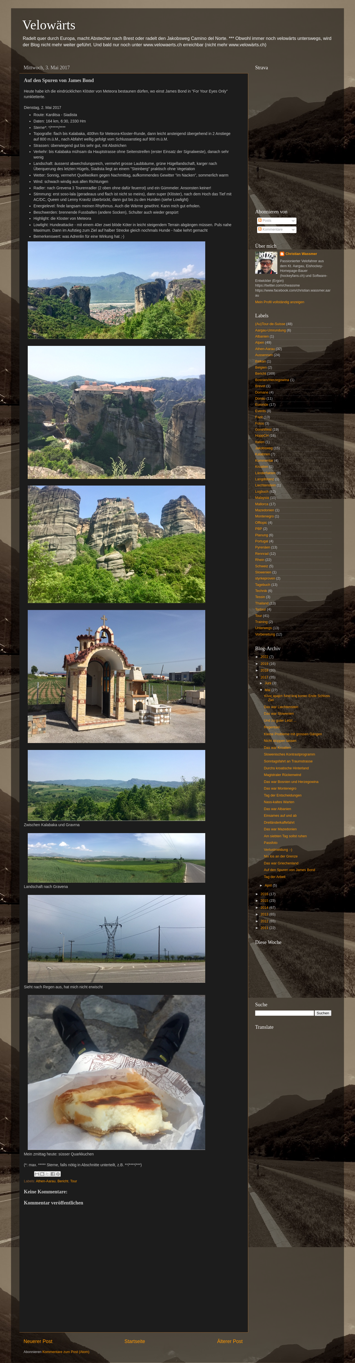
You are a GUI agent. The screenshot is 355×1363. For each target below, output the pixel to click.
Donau (260, 398)
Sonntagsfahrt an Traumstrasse (288, 761)
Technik (261, 591)
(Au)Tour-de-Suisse (270, 324)
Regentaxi (272, 727)
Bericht (62, 1181)
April (269, 885)
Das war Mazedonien (280, 829)
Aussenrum (264, 355)
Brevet (260, 386)
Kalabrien (262, 454)
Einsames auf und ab (280, 816)
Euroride (261, 405)
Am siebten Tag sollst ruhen (285, 836)
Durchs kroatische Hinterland (286, 768)
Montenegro (264, 516)
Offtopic (261, 523)
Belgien (261, 367)
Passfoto (270, 843)
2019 (264, 664)
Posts (264, 221)
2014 (264, 908)
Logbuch (261, 492)
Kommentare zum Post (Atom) (65, 1352)
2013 (264, 914)
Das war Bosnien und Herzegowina (291, 782)
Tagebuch (262, 585)
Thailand (261, 603)
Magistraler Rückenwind (282, 775)
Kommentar (264, 461)
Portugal (261, 541)
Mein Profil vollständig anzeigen (279, 302)
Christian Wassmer (301, 254)
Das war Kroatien (277, 748)
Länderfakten (265, 473)
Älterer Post (230, 1341)
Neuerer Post (38, 1341)
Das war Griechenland (281, 863)
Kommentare (270, 229)
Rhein (259, 560)
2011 (264, 928)
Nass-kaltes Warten (279, 802)
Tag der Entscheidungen (282, 795)
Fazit (259, 417)
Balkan (260, 361)
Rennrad (261, 554)
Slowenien (263, 572)
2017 (264, 677)
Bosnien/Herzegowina (272, 380)
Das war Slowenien (279, 714)
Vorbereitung (265, 634)
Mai (268, 690)
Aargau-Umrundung (270, 330)
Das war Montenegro (280, 788)
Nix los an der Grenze (281, 856)
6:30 (64, 121)
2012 (264, 921)
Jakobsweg (264, 448)
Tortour (260, 609)
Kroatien (261, 467)
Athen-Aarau (45, 1181)
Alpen (259, 342)
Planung (261, 535)
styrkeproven (265, 578)
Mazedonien (264, 510)
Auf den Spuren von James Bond (289, 870)
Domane (261, 392)
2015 (264, 901)
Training (261, 622)
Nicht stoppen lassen (280, 741)
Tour (73, 1181)
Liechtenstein (265, 485)
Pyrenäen (262, 547)
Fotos (259, 423)
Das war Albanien (277, 809)
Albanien (262, 336)
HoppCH (261, 436)
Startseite (135, 1341)
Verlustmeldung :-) (278, 850)
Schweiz (261, 566)
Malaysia (262, 498)
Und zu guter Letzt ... (280, 721)
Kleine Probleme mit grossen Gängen (293, 734)
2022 (264, 657)
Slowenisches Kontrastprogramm (289, 754)
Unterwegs (263, 628)
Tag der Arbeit (274, 877)
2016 (264, 894)
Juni (268, 683)
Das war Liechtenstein (281, 707)
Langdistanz (264, 479)
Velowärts (48, 24)
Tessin (260, 597)
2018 (264, 670)
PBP (258, 529)
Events (260, 411)
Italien (260, 442)
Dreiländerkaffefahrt (279, 823)
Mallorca (261, 504)
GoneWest (263, 430)
